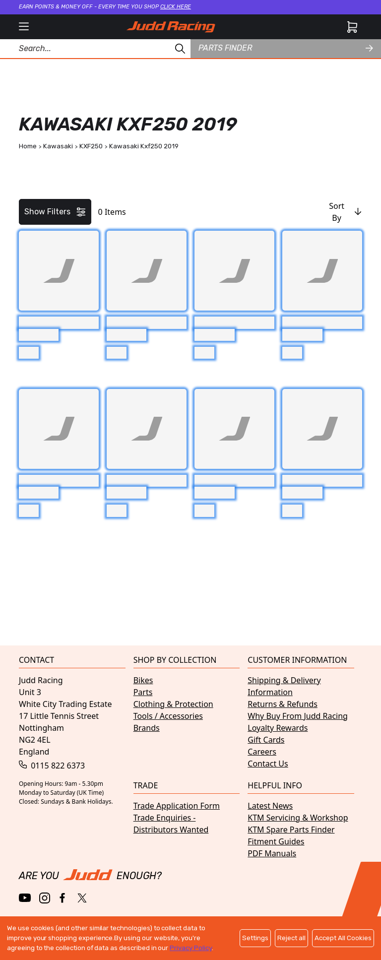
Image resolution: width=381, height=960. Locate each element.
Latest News (270, 805)
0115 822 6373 (52, 765)
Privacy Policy (190, 948)
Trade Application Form (176, 805)
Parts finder (285, 48)
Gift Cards (266, 739)
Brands (146, 727)
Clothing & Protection (173, 704)
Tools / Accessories (168, 715)
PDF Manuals (272, 853)
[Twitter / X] (82, 898)
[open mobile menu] (24, 27)
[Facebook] (63, 898)
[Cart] (352, 26)
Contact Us (268, 763)
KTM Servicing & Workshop (298, 817)
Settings (255, 938)
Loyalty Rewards (278, 727)
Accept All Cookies (343, 938)
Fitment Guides (276, 841)
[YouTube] (25, 898)
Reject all (291, 938)
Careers (262, 751)
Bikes (143, 680)
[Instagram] (44, 898)
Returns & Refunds (283, 704)
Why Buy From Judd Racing (298, 715)
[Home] (170, 26)
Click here (175, 6)
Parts (143, 692)
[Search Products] (95, 48)
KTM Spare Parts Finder (291, 829)
